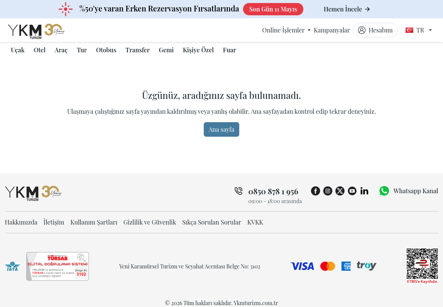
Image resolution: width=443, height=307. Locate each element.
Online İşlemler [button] (284, 30)
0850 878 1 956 (273, 191)
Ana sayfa (222, 129)
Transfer (138, 50)
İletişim (53, 222)
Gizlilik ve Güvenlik (150, 222)
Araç (61, 50)
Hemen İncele (347, 9)
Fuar (229, 50)
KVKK (255, 222)
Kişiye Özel (198, 50)
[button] (18, 50)
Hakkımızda (21, 222)
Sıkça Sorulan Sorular (211, 222)
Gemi (166, 50)
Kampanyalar (332, 30)
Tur (82, 50)
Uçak (18, 50)
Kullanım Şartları (93, 222)
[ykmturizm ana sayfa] (43, 30)
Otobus (106, 50)
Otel (39, 50)
